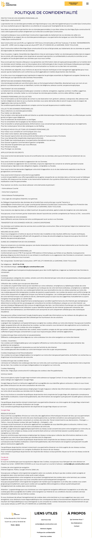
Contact (76, 526)
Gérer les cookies (46, 536)
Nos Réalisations (76, 523)
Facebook (4, 457)
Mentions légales (46, 528)
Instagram (4, 459)
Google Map (5, 410)
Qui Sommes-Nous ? (76, 519)
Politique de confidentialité (46, 532)
